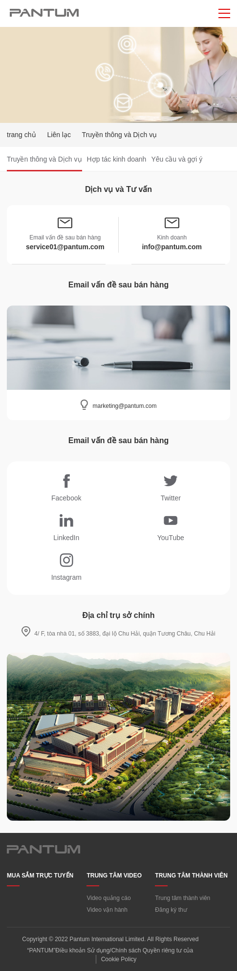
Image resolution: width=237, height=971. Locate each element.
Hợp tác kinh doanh (117, 159)
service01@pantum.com (65, 247)
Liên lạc (58, 135)
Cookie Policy (119, 959)
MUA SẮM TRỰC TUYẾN (40, 875)
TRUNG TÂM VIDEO (114, 875)
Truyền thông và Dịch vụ (44, 159)
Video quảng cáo (108, 898)
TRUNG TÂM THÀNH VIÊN (191, 875)
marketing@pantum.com (125, 406)
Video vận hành (107, 909)
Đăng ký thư (171, 909)
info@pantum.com (172, 247)
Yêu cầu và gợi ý (176, 159)
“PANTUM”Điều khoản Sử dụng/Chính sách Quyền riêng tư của (110, 950)
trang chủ (21, 135)
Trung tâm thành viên (182, 898)
